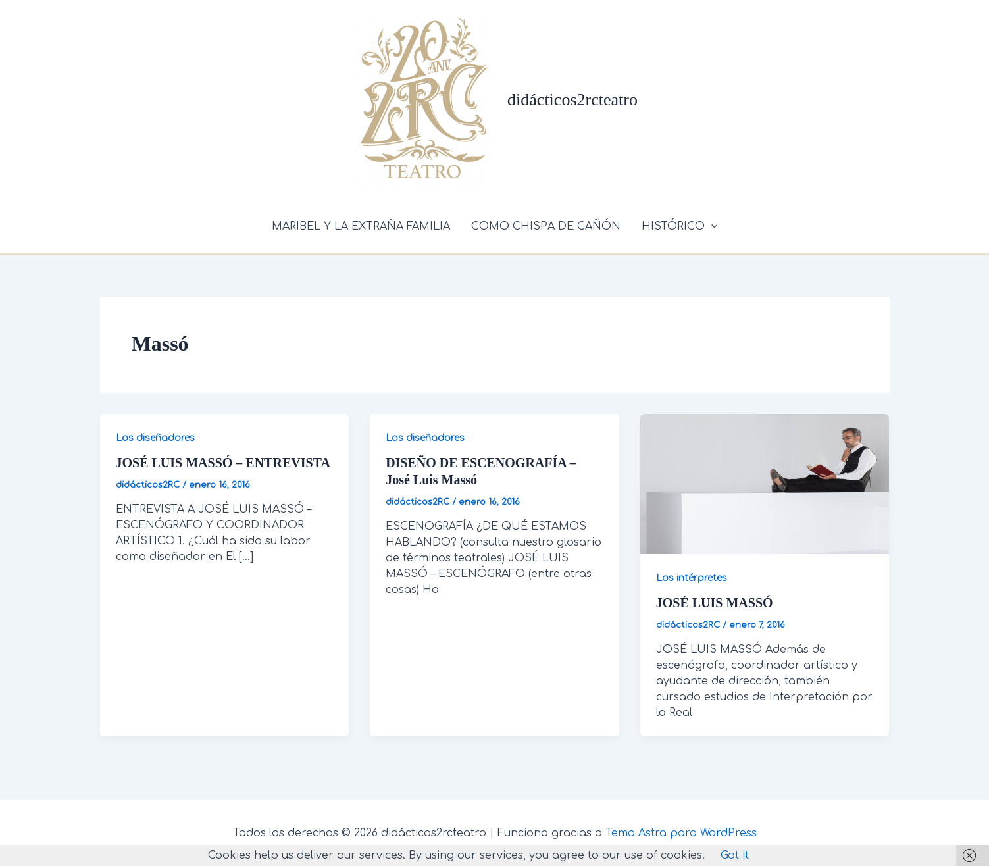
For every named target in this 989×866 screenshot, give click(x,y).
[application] (711, 226)
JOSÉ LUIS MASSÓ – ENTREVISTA (223, 462)
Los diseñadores (155, 438)
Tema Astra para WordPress (681, 833)
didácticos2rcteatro (572, 99)
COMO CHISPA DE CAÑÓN (546, 226)
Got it (735, 855)
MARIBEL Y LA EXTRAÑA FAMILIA (361, 226)
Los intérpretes (691, 578)
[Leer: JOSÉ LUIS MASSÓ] (765, 484)
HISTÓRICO (680, 226)
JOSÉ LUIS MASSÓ (714, 603)
